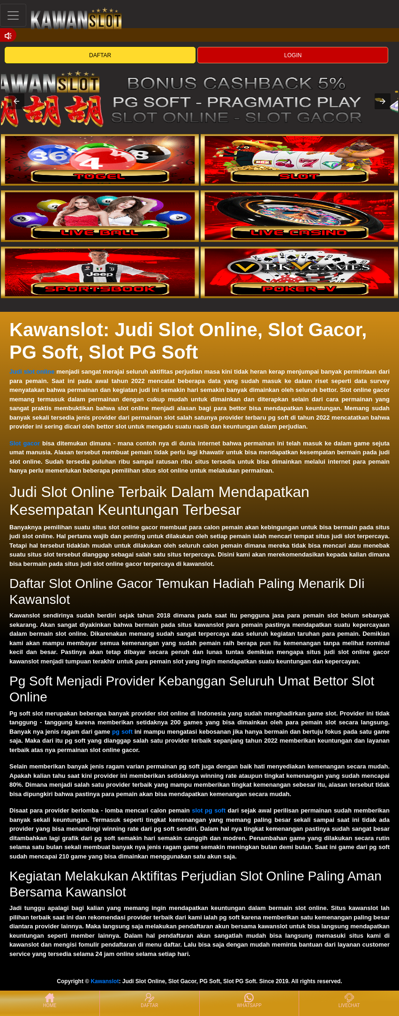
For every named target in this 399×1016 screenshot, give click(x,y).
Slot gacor (24, 443)
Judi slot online (31, 371)
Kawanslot (104, 981)
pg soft (122, 731)
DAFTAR (100, 55)
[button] (16, 101)
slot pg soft (209, 810)
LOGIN (292, 55)
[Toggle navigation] (13, 15)
